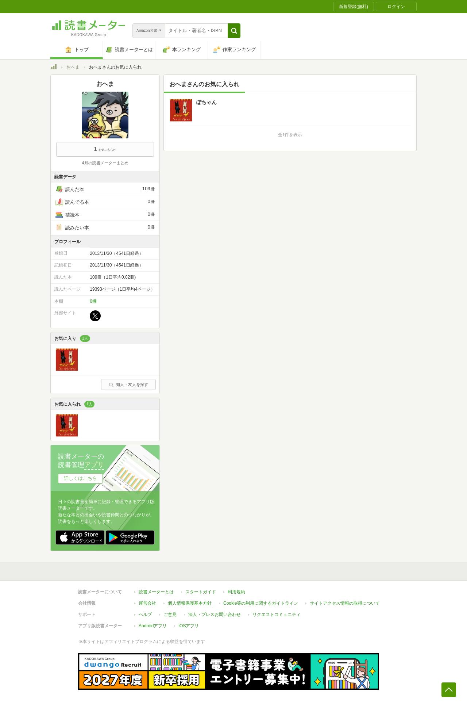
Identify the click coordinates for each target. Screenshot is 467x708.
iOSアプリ (188, 626)
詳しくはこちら (80, 478)
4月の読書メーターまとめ (105, 163)
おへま (73, 67)
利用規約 (236, 592)
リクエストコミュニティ (276, 614)
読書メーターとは (156, 592)
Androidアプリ (153, 626)
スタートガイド (200, 592)
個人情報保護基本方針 (190, 603)
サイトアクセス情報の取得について (345, 603)
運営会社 (147, 603)
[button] (234, 30)
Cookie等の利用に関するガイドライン (260, 603)
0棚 (93, 301)
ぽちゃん (206, 102)
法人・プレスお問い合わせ (214, 614)
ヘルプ (145, 614)
